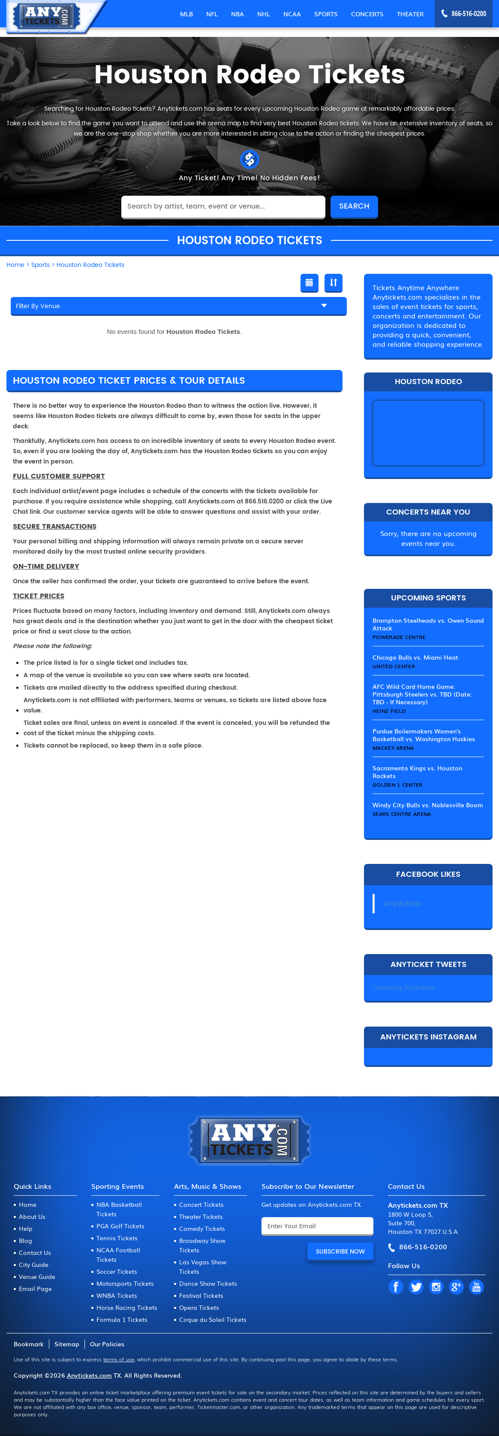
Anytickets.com (89, 1375)
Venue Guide (37, 1276)
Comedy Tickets (202, 1228)
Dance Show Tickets (208, 1283)
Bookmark (29, 1343)
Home (27, 1204)
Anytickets (402, 903)
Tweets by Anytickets (404, 988)
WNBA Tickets (116, 1295)
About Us (32, 1216)
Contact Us (35, 1252)
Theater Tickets (201, 1216)
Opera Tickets (199, 1307)
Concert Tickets (201, 1204)
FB (395, 1287)
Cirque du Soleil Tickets (212, 1319)
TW (416, 1287)
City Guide (33, 1264)
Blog (25, 1240)
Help (26, 1228)
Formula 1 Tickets (121, 1319)
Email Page (35, 1288)
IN (436, 1287)
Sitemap (66, 1343)
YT (476, 1287)
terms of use (118, 1359)
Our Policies (107, 1343)
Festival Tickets (201, 1295)
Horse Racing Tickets (126, 1307)
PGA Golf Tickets (120, 1225)
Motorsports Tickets (125, 1283)
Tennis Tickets (117, 1237)
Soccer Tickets (116, 1271)
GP (456, 1287)
